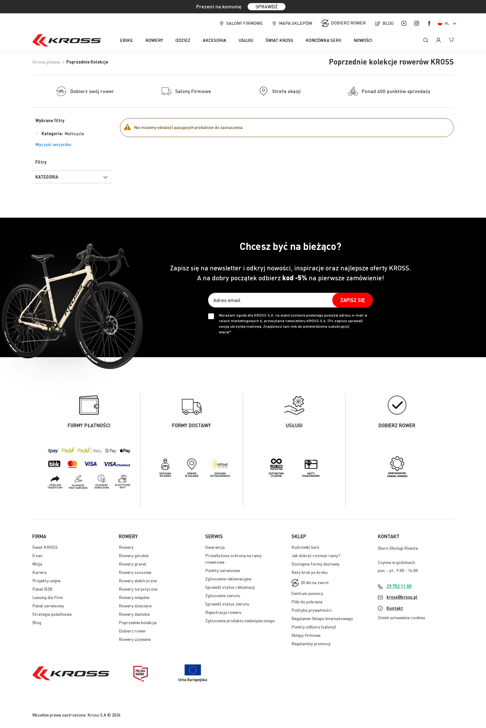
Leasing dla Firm (47, 597)
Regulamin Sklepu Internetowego (322, 618)
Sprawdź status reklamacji (230, 587)
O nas (37, 555)
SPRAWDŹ (266, 6)
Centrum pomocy (307, 593)
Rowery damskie (134, 614)
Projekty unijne (46, 580)
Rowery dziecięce (135, 605)
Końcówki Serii (305, 547)
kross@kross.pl (402, 597)
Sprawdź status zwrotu (227, 603)
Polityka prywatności (311, 610)
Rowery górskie (133, 555)
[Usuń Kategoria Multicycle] (37, 133)
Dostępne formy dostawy (315, 563)
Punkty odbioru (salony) (313, 626)
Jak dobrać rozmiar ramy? (315, 555)
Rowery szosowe (135, 572)
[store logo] (66, 40)
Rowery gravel (132, 563)
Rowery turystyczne (138, 589)
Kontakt (395, 608)
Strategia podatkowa (52, 614)
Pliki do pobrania (306, 601)
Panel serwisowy (48, 605)
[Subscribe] (352, 300)
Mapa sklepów (295, 23)
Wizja (37, 563)
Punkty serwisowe (222, 570)
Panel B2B (42, 589)
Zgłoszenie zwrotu (222, 595)
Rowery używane (135, 639)
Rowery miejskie (134, 597)
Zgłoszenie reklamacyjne (228, 578)
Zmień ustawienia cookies (401, 617)
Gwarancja (215, 547)
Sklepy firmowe (305, 635)
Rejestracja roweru (223, 612)
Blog (388, 23)
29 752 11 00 (399, 586)
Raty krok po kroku (309, 572)
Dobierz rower (348, 22)
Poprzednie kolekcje (138, 622)
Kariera (39, 572)
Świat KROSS (45, 547)
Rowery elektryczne (138, 580)
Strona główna (46, 61)
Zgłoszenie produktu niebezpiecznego (240, 620)
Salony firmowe (244, 23)
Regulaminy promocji (310, 643)
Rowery (126, 547)
